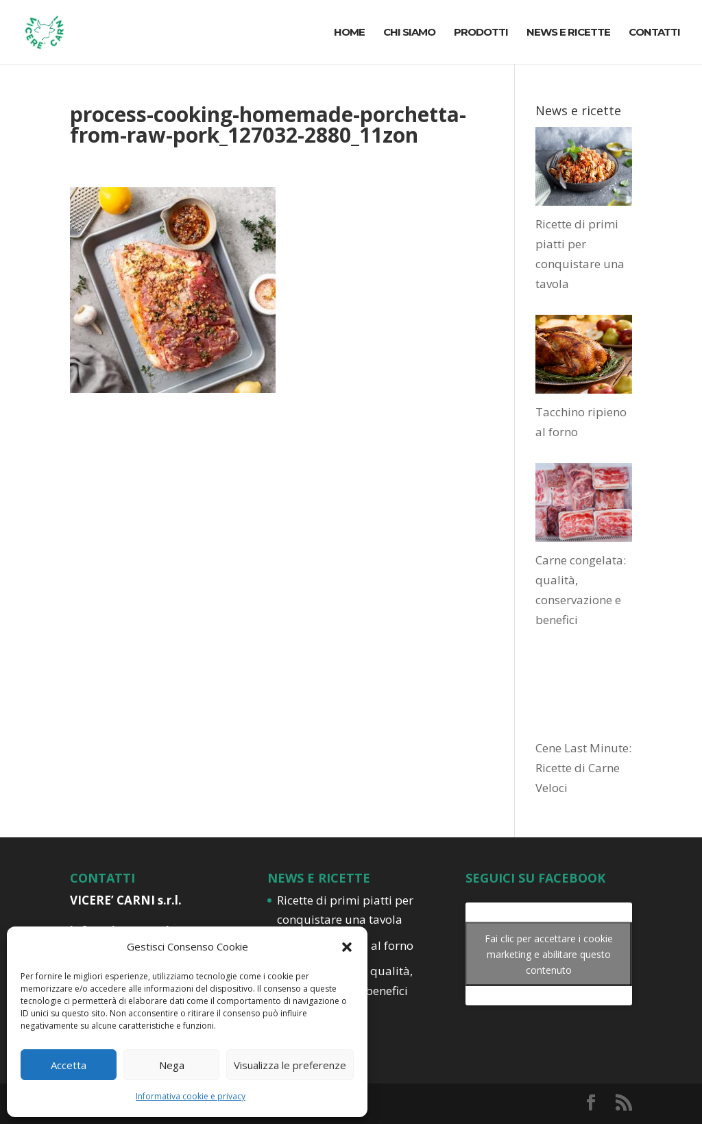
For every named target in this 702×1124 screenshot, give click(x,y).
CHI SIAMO (409, 32)
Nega (171, 1065)
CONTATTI (654, 32)
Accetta (68, 1065)
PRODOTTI (481, 32)
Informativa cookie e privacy (190, 1096)
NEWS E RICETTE (568, 32)
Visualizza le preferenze (290, 1065)
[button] (347, 947)
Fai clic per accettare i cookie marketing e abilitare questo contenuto (549, 953)
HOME (349, 32)
